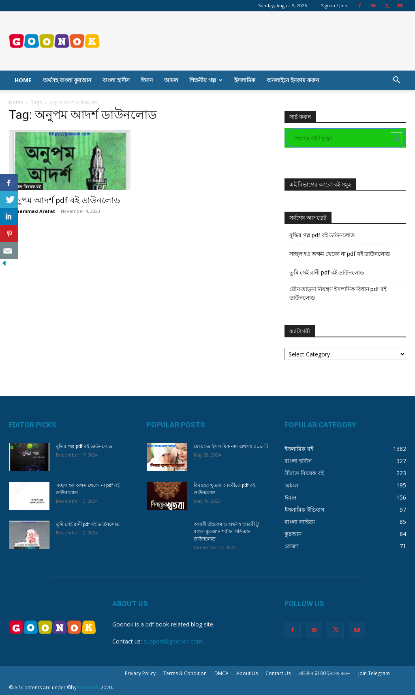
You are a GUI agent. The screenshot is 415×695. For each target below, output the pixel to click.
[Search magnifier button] (396, 138)
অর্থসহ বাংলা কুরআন (67, 80)
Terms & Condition (185, 673)
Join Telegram (374, 673)
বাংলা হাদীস (116, 80)
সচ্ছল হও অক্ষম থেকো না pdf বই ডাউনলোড (339, 254)
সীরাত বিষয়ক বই (26, 186)
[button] (396, 81)
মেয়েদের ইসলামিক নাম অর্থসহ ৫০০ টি (231, 446)
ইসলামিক (244, 80)
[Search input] (342, 138)
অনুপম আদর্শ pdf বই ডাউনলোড (64, 200)
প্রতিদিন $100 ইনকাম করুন (324, 673)
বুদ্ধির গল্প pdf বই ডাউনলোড (322, 235)
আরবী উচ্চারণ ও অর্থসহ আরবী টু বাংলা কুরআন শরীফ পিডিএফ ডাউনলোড (226, 531)
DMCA (221, 673)
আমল (171, 80)
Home (23, 80)
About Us (247, 673)
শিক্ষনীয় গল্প (205, 80)
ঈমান (147, 80)
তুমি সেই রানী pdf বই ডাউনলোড (326, 272)
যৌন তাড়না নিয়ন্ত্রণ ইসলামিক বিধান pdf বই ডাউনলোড (338, 293)
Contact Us (278, 673)
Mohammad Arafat (32, 211)
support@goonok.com (172, 641)
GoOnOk (88, 687)
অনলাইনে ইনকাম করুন (293, 80)
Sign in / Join (334, 5)
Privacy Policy (140, 673)
